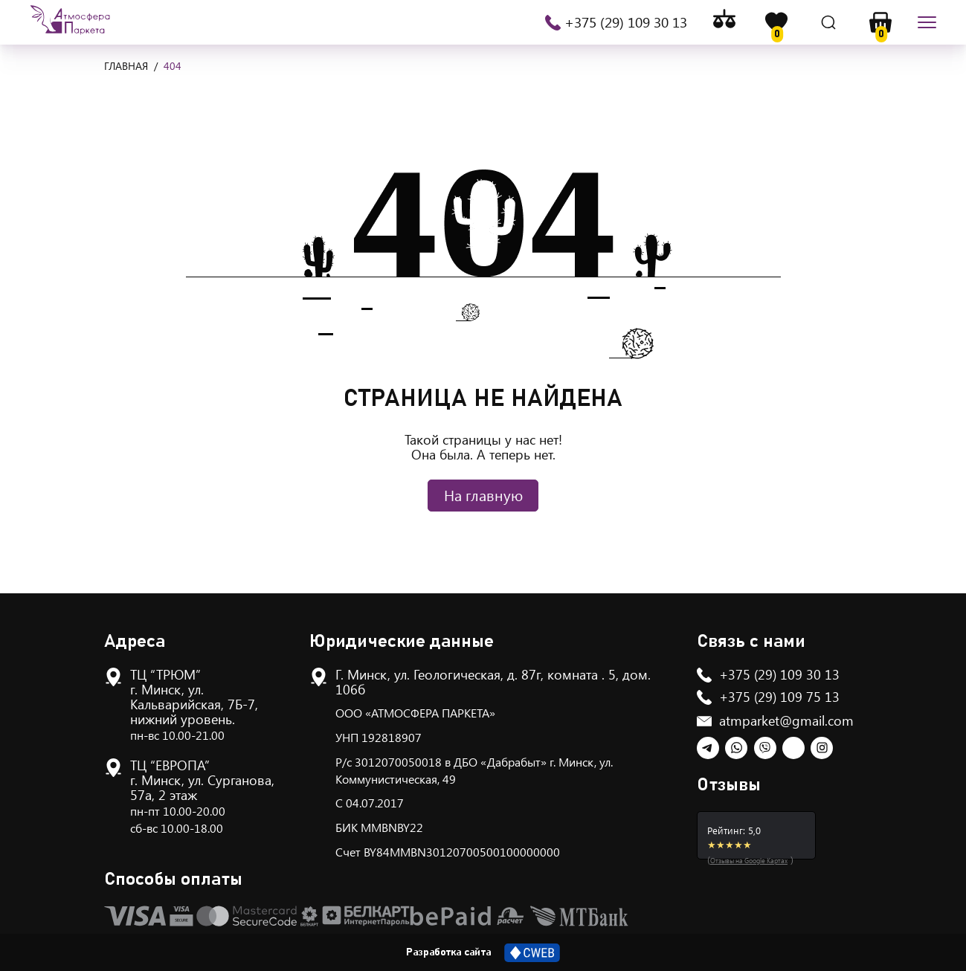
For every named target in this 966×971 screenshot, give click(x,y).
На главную (483, 495)
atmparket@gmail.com (786, 720)
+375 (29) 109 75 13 (779, 697)
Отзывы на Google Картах (749, 860)
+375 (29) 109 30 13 (625, 22)
